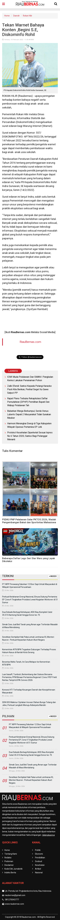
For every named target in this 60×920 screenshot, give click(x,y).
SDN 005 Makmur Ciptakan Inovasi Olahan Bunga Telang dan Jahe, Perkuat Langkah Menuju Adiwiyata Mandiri (29, 704)
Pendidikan (40, 857)
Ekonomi (39, 853)
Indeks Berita (10, 872)
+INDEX (53, 576)
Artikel (38, 868)
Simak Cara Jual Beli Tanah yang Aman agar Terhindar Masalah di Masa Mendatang (30, 626)
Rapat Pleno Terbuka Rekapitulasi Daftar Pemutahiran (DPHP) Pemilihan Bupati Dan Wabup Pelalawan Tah (28, 402)
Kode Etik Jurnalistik (13, 868)
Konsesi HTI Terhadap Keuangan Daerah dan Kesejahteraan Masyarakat (28, 691)
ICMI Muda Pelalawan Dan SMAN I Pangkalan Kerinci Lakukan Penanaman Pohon (30, 378)
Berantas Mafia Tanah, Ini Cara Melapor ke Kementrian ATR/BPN (26, 663)
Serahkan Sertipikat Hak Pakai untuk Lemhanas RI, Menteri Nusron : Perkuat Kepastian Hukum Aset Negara (28, 638)
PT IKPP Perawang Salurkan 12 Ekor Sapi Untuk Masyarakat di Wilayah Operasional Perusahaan (29, 586)
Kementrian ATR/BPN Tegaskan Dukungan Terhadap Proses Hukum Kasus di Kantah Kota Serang (29, 651)
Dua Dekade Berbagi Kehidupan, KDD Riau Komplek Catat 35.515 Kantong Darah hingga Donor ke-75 (27, 614)
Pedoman (8, 861)
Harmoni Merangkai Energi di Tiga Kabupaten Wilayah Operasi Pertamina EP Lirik (29, 425)
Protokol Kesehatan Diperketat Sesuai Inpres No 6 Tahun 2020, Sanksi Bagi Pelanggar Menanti (29, 436)
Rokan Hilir (27, 15)
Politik (38, 850)
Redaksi (7, 857)
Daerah (16, 15)
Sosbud (38, 861)
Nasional (39, 872)
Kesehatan (40, 865)
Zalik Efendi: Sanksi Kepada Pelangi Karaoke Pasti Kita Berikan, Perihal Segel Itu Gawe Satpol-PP (29, 389)
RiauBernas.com (30, 342)
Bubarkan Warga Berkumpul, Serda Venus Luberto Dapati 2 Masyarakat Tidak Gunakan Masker (29, 414)
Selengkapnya (48, 835)
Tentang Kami (10, 853)
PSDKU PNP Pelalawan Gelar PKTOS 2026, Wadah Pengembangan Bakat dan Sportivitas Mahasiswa (29, 521)
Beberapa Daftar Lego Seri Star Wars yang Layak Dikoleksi (28, 560)
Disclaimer (9, 865)
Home (7, 15)
